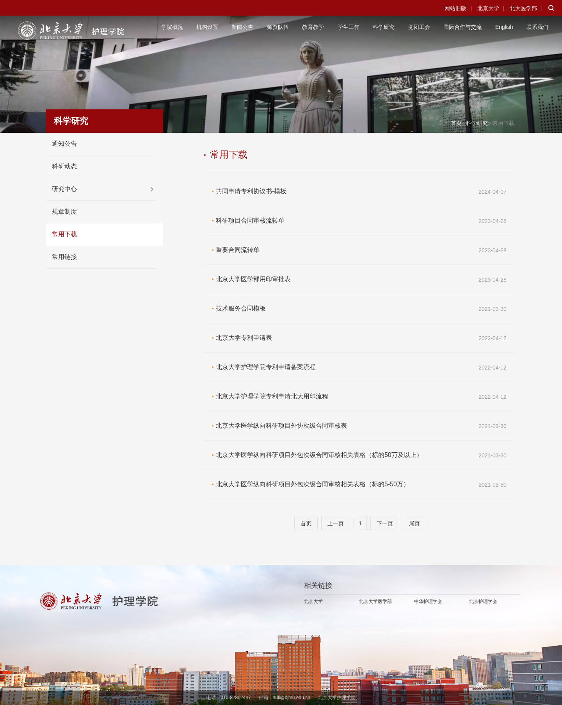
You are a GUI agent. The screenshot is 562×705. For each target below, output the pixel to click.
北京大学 (488, 8)
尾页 (414, 523)
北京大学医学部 (375, 601)
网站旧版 (455, 8)
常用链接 (64, 256)
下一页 (385, 523)
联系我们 (537, 27)
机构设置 (207, 27)
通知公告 (64, 143)
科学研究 (384, 27)
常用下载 (64, 234)
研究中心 (64, 189)
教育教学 (313, 27)
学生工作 (348, 27)
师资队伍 (278, 27)
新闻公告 (242, 27)
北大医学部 (523, 8)
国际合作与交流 (462, 27)
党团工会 (419, 27)
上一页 (335, 523)
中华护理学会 (428, 601)
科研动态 (64, 166)
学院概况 (172, 27)
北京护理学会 (483, 601)
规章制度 (64, 211)
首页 (456, 123)
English (504, 27)
